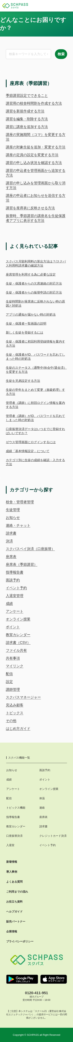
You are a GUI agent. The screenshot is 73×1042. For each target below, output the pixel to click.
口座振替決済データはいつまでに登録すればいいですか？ (35, 431)
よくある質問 (14, 881)
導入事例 (11, 871)
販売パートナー (15, 921)
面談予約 (13, 580)
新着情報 (11, 861)
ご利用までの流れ (17, 891)
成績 (9, 603)
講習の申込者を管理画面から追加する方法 (35, 173)
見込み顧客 (14, 705)
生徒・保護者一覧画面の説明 (26, 323)
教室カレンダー (18, 635)
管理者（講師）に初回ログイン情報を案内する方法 (35, 405)
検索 (61, 54)
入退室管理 (14, 596)
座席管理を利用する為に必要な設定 (31, 274)
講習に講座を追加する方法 (27, 127)
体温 (42, 798)
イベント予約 (16, 588)
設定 (9, 682)
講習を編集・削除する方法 (27, 119)
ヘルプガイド (14, 911)
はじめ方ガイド (18, 728)
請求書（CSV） (18, 643)
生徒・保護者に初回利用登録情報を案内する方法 (35, 343)
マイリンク (14, 666)
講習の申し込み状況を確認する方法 (34, 163)
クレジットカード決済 (53, 835)
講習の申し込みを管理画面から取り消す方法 (35, 185)
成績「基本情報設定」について (27, 451)
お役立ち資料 (14, 901)
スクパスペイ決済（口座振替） (30, 549)
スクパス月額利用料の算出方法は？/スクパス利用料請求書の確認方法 (36, 263)
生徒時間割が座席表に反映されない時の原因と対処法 (35, 303)
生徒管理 (13, 510)
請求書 (11, 533)
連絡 (42, 807)
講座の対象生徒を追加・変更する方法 (35, 147)
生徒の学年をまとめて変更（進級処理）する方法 (35, 392)
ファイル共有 (16, 650)
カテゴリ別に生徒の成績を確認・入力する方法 (35, 462)
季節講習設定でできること (27, 95)
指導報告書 (14, 572)
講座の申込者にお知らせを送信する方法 (35, 198)
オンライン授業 (18, 619)
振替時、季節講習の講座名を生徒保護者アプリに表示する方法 (35, 218)
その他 (11, 721)
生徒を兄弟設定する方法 (23, 380)
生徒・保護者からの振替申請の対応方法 (34, 292)
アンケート (14, 611)
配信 (9, 674)
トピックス (14, 713)
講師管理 (13, 689)
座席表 (11, 557)
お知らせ (13, 518)
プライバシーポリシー (19, 941)
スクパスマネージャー (23, 697)
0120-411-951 (36, 993)
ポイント (13, 627)
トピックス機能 (15, 807)
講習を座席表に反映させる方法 (30, 208)
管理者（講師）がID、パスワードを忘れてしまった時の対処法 (35, 418)
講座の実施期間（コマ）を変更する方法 (35, 137)
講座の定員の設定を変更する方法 (32, 155)
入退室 (10, 845)
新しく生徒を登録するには (24, 332)
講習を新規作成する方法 (25, 111)
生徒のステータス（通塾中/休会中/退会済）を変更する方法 (36, 369)
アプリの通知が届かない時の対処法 (31, 314)
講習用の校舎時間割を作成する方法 (34, 103)
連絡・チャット (18, 525)
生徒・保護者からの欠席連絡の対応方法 (34, 283)
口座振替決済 (14, 835)
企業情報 (11, 931)
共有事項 (13, 658)
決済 (9, 541)
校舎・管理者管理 (20, 502)
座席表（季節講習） (21, 564)
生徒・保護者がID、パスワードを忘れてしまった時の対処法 (35, 356)
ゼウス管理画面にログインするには (31, 442)
